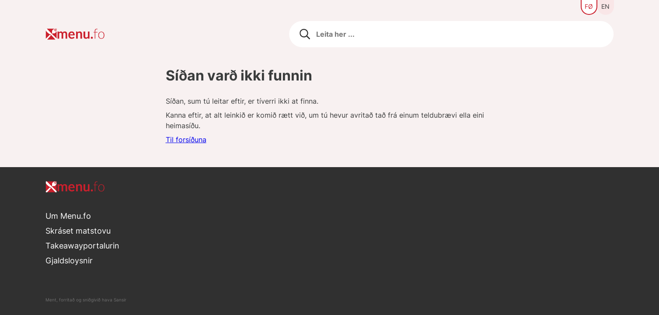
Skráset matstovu (78, 230)
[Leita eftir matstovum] (451, 34)
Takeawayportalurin (82, 245)
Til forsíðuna (186, 139)
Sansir (120, 299)
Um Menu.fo (68, 215)
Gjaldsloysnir (69, 260)
